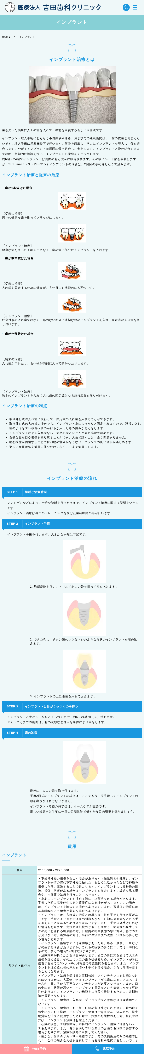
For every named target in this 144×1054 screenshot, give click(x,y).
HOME (6, 36)
